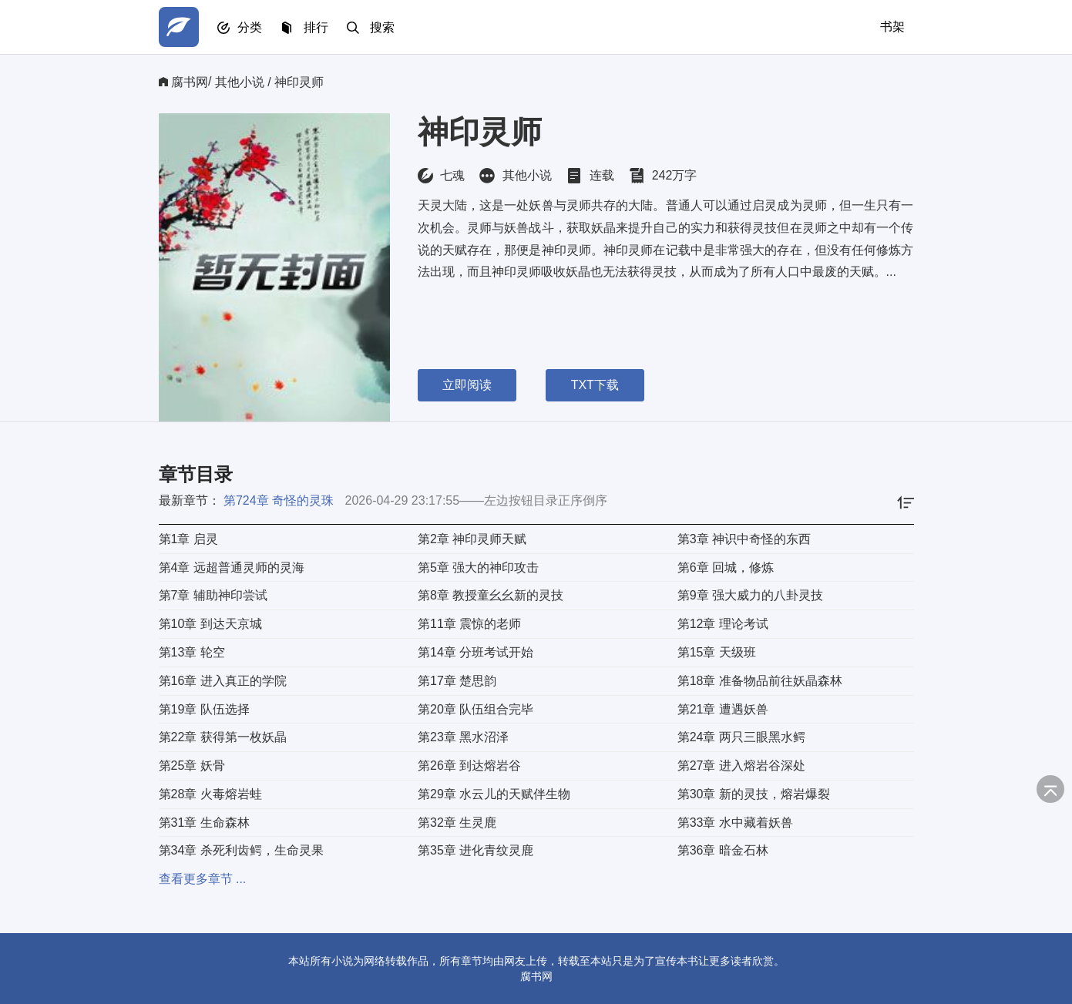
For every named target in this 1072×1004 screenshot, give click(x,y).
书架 (892, 26)
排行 (316, 27)
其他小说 (239, 82)
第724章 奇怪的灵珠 (278, 500)
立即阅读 (467, 384)
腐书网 (189, 82)
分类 (249, 27)
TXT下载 (595, 384)
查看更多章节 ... (203, 878)
